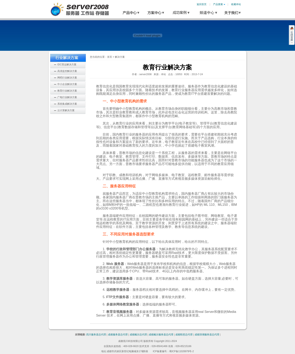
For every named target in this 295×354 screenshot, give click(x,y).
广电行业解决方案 (67, 97)
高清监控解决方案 (67, 71)
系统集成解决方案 (67, 103)
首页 (109, 56)
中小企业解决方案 (67, 84)
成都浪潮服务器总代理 (207, 334)
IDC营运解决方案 (66, 64)
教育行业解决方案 (67, 90)
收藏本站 (236, 4)
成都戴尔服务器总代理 (161, 334)
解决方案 (120, 56)
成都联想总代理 (184, 334)
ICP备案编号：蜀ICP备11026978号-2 (173, 351)
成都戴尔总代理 (138, 334)
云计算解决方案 (66, 110)
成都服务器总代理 (118, 334)
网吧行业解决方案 (67, 77)
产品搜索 (219, 4)
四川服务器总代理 (96, 334)
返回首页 (201, 4)
